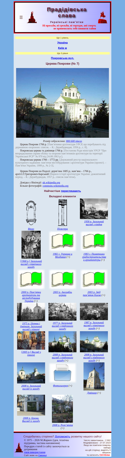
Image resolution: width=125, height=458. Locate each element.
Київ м (62, 48)
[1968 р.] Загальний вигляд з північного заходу (31, 264)
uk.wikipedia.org (51, 182)
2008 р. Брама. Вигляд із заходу (31, 419)
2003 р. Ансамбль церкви (62, 293)
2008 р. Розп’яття (62, 425)
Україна (62, 42)
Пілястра (62, 228)
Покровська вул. (62, 58)
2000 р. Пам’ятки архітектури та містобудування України (31, 296)
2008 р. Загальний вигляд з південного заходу (62, 357)
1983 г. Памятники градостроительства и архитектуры (94, 257)
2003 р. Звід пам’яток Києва (92, 293)
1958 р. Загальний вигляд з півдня (94, 223)
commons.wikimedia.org (56, 185)
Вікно (31, 228)
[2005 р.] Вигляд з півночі (31, 353)
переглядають (71, 191)
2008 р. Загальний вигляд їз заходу (31, 387)
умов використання (34, 452)
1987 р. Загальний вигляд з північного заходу (94, 325)
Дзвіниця (92, 392)
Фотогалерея (60, 385)
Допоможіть (62, 436)
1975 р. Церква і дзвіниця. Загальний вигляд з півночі (31, 326)
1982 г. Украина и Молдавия (62, 255)
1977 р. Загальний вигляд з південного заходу (62, 326)
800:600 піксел (74, 141)
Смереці (42, 455)
